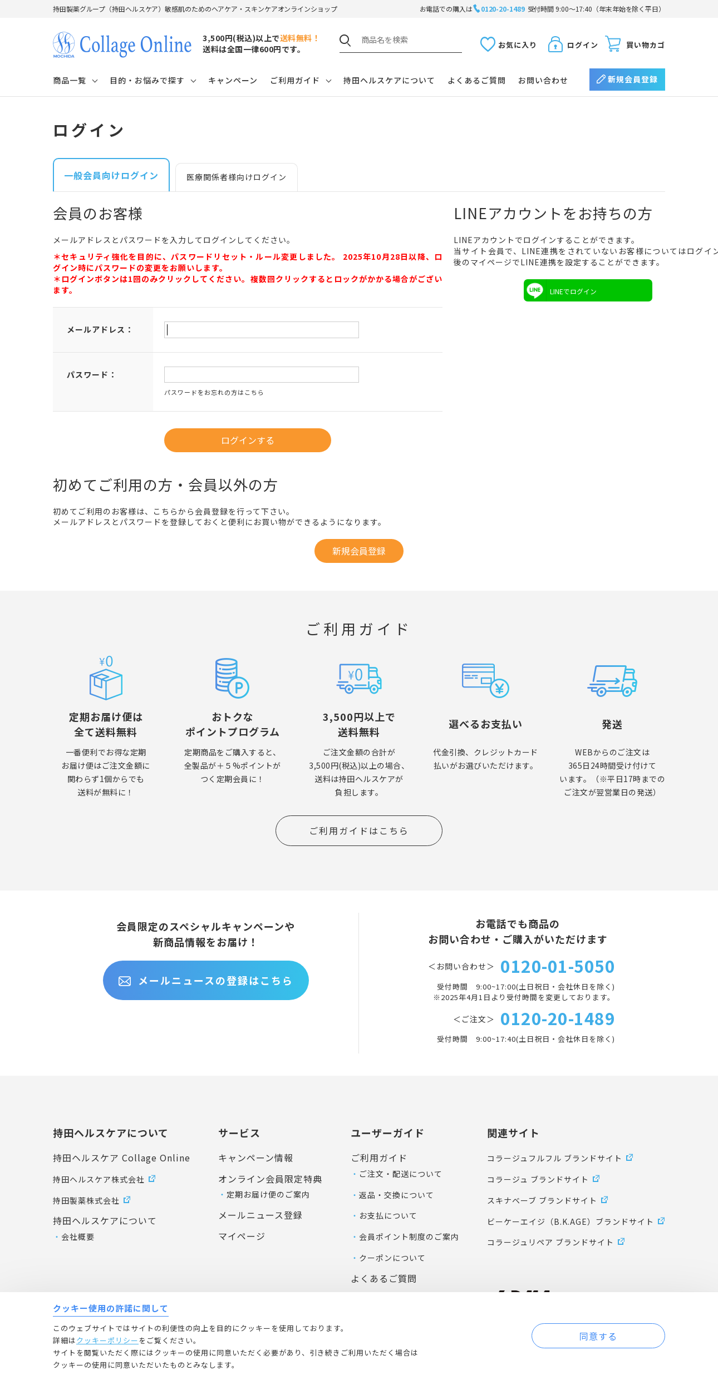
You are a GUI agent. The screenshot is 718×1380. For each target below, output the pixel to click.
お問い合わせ (543, 80)
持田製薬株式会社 (86, 1200)
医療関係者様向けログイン (236, 176)
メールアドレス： (100, 329)
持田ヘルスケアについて (389, 80)
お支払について (388, 1215)
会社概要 (78, 1236)
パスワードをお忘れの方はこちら (214, 392)
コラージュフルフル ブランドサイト (554, 1158)
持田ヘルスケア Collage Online (121, 1157)
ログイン (582, 44)
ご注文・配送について (400, 1173)
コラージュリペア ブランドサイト (550, 1242)
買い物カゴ (645, 44)
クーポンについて (392, 1257)
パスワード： (92, 374)
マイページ (241, 1236)
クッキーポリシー (107, 1340)
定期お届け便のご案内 (268, 1194)
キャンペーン (233, 80)
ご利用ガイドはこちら (359, 830)
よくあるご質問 (476, 80)
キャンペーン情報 (255, 1157)
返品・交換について (396, 1194)
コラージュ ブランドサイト (538, 1179)
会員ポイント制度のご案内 (409, 1236)
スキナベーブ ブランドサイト (542, 1200)
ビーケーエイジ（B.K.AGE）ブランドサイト (570, 1221)
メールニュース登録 (260, 1214)
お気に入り (517, 44)
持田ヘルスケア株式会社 (99, 1179)
